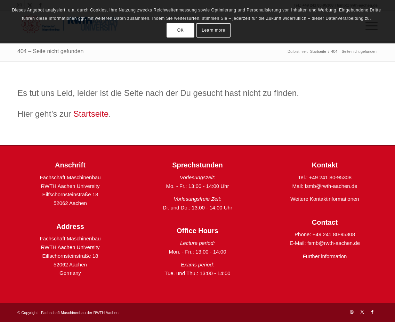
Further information (325, 256)
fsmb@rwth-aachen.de (331, 186)
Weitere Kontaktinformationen (324, 199)
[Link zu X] (362, 312)
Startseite (90, 113)
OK (180, 30)
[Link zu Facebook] (372, 312)
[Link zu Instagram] (351, 312)
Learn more (213, 30)
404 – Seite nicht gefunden (50, 51)
